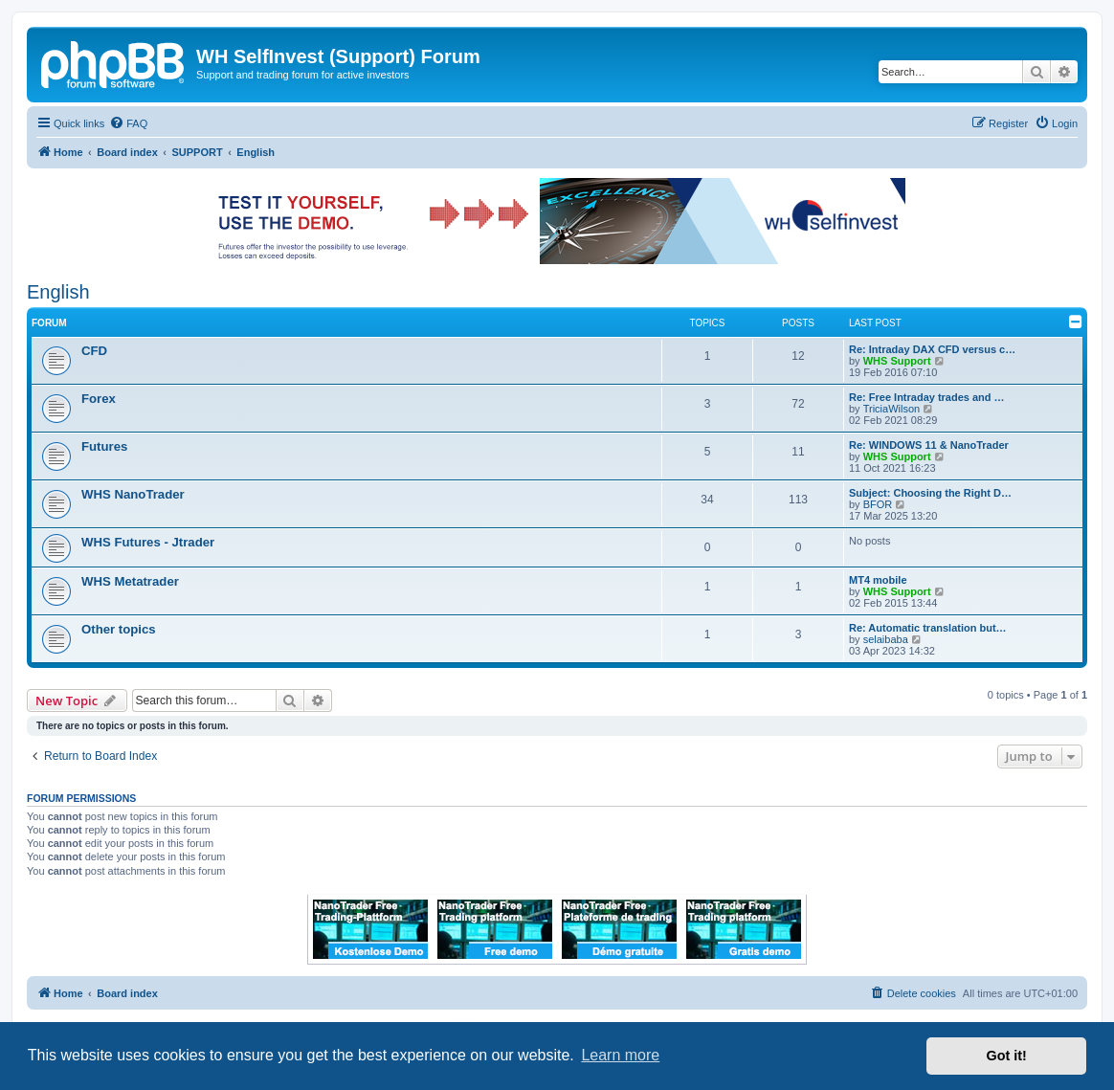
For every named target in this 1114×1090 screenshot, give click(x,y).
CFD (94, 351)
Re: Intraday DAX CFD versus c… (932, 349)
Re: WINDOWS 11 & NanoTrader (929, 445)
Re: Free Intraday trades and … (927, 397)
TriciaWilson (892, 408)
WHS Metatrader (130, 581)
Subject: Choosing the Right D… (930, 493)
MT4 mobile (878, 580)
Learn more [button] (620, 1055)
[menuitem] (128, 123)
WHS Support (897, 361)
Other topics (118, 629)
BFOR (878, 504)
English (58, 291)
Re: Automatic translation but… (928, 628)
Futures (104, 446)
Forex (98, 398)
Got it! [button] (1007, 1055)
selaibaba (885, 639)
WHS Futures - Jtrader (147, 542)
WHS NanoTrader (133, 494)
